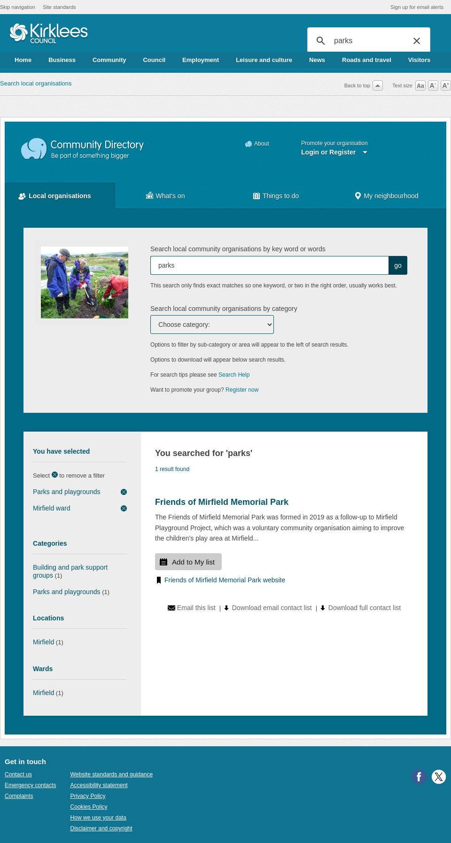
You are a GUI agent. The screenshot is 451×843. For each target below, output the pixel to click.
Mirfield (43, 642)
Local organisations (60, 196)
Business (62, 59)
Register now (242, 390)
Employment (200, 59)
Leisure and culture (264, 59)
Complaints (19, 796)
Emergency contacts (30, 785)
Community (109, 59)
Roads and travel (366, 59)
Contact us (18, 774)
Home (23, 59)
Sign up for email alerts (416, 7)
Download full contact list (364, 607)
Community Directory (83, 149)
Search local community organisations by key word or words (238, 249)
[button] (416, 40)
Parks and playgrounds (67, 491)
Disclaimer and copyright (101, 828)
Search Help (233, 374)
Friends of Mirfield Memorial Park (221, 502)
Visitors (419, 59)
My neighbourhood (391, 196)
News (317, 59)
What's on (170, 196)
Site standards (59, 7)
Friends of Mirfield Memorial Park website (224, 580)
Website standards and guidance (111, 774)
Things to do (281, 196)
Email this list (196, 607)
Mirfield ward (51, 508)
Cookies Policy (88, 807)
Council (154, 59)
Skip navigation (17, 7)
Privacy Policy (87, 796)
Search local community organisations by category (223, 308)
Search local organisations (35, 83)
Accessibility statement (98, 785)
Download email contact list (272, 607)
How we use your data (98, 817)
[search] (367, 40)
